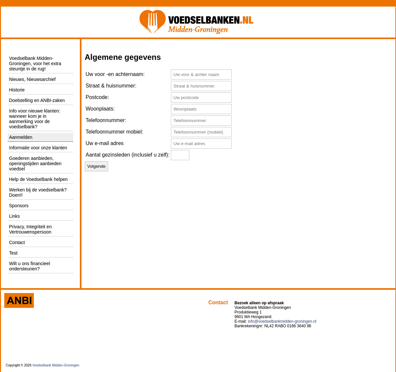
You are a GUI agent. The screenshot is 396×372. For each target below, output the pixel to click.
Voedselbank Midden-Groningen (55, 365)
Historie (17, 89)
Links (14, 216)
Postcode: (97, 97)
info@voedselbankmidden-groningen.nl (282, 321)
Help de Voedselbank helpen (38, 179)
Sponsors (19, 205)
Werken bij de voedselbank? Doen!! (38, 192)
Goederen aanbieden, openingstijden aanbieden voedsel (35, 163)
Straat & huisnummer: (111, 85)
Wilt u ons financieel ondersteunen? (29, 266)
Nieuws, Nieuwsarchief (32, 79)
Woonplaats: (100, 109)
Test (13, 253)
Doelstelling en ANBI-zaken (37, 100)
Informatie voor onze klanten (38, 147)
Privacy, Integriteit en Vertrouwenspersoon (30, 229)
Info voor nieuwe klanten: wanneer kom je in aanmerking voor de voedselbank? (34, 118)
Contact (17, 242)
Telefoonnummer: (106, 120)
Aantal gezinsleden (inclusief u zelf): (128, 155)
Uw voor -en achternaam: (115, 74)
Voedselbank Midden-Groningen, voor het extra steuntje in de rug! (35, 63)
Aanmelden (21, 137)
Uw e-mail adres (105, 143)
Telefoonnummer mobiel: (114, 132)
